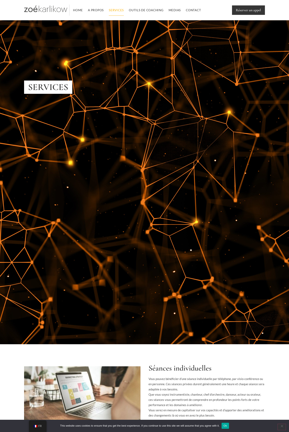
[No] (282, 427)
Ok (225, 425)
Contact (193, 10)
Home (78, 10)
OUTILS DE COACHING (146, 10)
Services (116, 10)
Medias (175, 10)
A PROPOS (96, 10)
